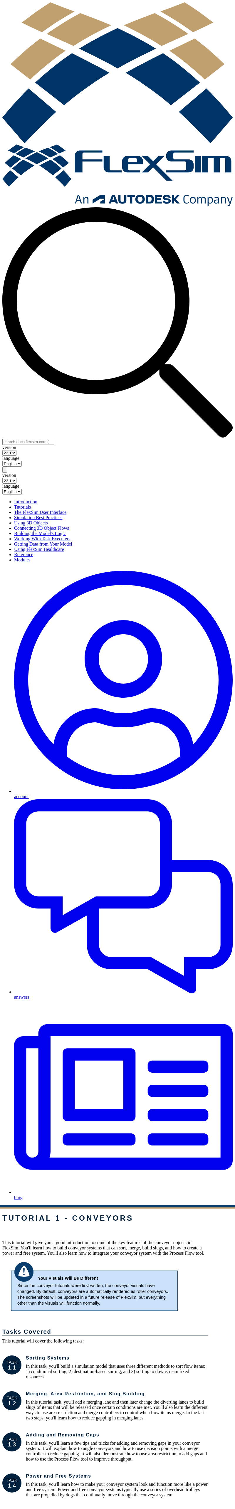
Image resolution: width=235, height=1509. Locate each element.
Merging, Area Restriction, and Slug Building (85, 1393)
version (9, 447)
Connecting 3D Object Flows (41, 528)
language (10, 458)
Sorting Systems (48, 1357)
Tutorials (22, 506)
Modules (22, 559)
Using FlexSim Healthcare (39, 549)
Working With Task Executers (42, 538)
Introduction (25, 501)
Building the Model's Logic (40, 533)
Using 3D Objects (31, 522)
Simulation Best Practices (38, 517)
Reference (23, 554)
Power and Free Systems (58, 1475)
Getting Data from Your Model (43, 543)
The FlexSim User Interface (40, 512)
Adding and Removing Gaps (62, 1434)
